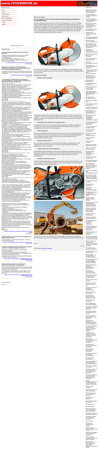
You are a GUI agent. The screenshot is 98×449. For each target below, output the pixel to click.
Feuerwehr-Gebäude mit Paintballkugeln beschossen (91, 418)
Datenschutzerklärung (15, 45)
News (3, 9)
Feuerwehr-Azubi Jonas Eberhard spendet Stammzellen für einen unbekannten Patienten (92, 204)
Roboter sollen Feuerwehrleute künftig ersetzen (91, 34)
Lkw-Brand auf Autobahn (89, 142)
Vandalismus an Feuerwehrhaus (90, 358)
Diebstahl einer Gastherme (90, 398)
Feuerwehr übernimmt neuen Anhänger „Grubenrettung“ (91, 88)
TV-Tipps (4, 22)
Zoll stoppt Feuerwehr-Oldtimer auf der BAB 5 (91, 145)
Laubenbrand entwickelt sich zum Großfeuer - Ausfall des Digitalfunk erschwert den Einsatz (92, 261)
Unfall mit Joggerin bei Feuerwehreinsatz (91, 127)
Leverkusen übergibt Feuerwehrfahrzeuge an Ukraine (91, 312)
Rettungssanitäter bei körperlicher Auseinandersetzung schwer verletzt (91, 266)
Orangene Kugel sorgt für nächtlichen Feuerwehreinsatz (91, 354)
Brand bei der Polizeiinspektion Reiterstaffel (89, 350)
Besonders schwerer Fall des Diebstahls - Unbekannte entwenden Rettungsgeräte (91, 25)
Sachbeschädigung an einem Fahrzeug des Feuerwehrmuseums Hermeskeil (91, 376)
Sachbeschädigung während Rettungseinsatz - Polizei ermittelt (91, 20)
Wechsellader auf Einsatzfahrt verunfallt (90, 98)
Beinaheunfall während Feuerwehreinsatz (91, 30)
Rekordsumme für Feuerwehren (90, 300)
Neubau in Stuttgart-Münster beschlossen (91, 218)
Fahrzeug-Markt (5, 16)
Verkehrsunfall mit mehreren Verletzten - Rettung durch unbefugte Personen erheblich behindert (91, 166)
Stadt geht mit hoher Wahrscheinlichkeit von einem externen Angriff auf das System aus (91, 45)
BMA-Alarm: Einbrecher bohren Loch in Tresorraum (91, 55)
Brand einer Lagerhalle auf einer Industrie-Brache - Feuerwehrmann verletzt (91, 237)
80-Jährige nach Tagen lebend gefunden (91, 104)
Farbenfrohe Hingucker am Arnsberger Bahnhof (91, 161)
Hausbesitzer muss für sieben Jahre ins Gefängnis (91, 233)
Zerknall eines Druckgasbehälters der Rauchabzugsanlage (91, 256)
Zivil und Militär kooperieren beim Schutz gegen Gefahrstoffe (91, 438)
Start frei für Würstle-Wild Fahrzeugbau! (91, 148)
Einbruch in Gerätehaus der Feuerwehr (91, 366)
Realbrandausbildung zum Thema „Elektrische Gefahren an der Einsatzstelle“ (91, 228)
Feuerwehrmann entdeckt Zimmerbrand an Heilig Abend (91, 66)
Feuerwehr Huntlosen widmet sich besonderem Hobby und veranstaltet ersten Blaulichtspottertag (91, 177)
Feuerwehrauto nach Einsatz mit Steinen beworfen (91, 394)
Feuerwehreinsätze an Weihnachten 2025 (91, 59)
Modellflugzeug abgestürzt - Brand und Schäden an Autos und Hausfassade (91, 334)
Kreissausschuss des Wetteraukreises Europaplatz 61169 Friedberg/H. (19, 62)
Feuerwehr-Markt (5, 14)
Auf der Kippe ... (90, 421)
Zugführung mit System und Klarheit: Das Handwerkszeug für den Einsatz (91, 194)
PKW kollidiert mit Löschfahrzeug (90, 130)
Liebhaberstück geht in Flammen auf (91, 401)
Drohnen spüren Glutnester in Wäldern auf (91, 41)
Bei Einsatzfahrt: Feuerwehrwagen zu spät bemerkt (91, 429)
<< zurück (82, 246)
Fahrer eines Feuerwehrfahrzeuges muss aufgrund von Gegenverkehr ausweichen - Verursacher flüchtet (91, 444)
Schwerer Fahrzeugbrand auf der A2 (91, 63)
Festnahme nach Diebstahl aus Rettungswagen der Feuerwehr (90, 153)
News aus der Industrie (7, 20)
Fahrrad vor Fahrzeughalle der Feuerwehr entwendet (90, 272)
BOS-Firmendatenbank (7, 18)
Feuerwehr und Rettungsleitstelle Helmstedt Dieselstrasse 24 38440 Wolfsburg (17, 242)
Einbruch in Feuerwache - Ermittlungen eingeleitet (91, 189)
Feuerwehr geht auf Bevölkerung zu (91, 293)
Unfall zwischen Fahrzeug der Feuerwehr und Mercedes (91, 345)
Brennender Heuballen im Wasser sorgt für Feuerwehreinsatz (91, 276)
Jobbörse (4, 24)
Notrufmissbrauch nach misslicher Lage (91, 252)
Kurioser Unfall (90, 404)
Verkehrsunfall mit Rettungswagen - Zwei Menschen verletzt (91, 112)
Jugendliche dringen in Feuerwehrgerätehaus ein (91, 414)
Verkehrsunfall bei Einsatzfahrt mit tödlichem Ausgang (91, 15)
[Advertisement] (17, 35)
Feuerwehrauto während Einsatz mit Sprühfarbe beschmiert (91, 296)
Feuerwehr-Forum (6, 7)
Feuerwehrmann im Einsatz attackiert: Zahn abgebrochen (91, 317)
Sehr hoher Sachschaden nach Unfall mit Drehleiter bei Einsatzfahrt (91, 340)
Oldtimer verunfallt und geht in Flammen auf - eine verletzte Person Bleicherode (91, 371)
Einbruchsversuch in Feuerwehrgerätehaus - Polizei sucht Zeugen (91, 410)
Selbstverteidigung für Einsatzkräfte (91, 84)
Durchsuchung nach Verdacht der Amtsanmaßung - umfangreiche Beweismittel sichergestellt (92, 117)
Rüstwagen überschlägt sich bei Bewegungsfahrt (91, 38)
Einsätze (3, 11)
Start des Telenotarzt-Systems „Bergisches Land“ (91, 284)
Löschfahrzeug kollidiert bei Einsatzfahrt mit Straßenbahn (91, 123)
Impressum (21, 45)
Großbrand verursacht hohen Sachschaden (91, 390)
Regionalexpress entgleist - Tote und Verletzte (90, 199)
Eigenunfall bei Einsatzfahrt (90, 185)
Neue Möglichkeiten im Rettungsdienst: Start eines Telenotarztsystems (91, 362)
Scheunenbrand (90, 406)
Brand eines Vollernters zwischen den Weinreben (91, 108)
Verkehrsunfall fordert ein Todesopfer (91, 157)
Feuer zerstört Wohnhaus (89, 387)
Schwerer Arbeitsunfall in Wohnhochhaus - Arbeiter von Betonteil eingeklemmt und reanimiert (91, 328)
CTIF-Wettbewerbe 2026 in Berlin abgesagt (91, 304)
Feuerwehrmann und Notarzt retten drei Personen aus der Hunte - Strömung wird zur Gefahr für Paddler (91, 243)
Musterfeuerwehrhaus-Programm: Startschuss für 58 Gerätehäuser (91, 11)
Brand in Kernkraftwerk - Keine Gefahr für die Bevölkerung (91, 433)
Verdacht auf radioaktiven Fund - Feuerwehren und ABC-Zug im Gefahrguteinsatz (91, 322)
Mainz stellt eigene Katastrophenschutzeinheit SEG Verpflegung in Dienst (92, 93)
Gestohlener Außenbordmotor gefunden (89, 424)
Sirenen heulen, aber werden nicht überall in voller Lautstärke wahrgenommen (91, 210)
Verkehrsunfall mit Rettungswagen (90, 214)
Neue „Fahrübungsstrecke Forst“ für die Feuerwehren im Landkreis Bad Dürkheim (92, 382)
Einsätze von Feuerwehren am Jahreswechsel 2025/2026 (91, 51)
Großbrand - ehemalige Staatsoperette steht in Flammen (91, 308)
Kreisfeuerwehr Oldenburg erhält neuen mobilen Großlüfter (91, 77)
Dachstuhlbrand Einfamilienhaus (90, 81)
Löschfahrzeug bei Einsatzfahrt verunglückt (91, 248)
